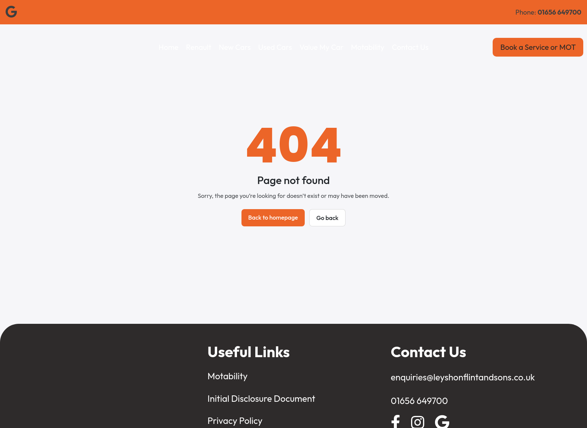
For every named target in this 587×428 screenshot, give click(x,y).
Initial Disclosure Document (261, 398)
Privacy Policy (234, 420)
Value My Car (321, 47)
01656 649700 (419, 400)
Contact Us (410, 47)
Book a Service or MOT (538, 47)
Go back (327, 217)
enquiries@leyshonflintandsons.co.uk (463, 377)
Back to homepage (273, 217)
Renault (198, 47)
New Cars (234, 47)
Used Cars (275, 47)
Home (169, 47)
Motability (367, 47)
